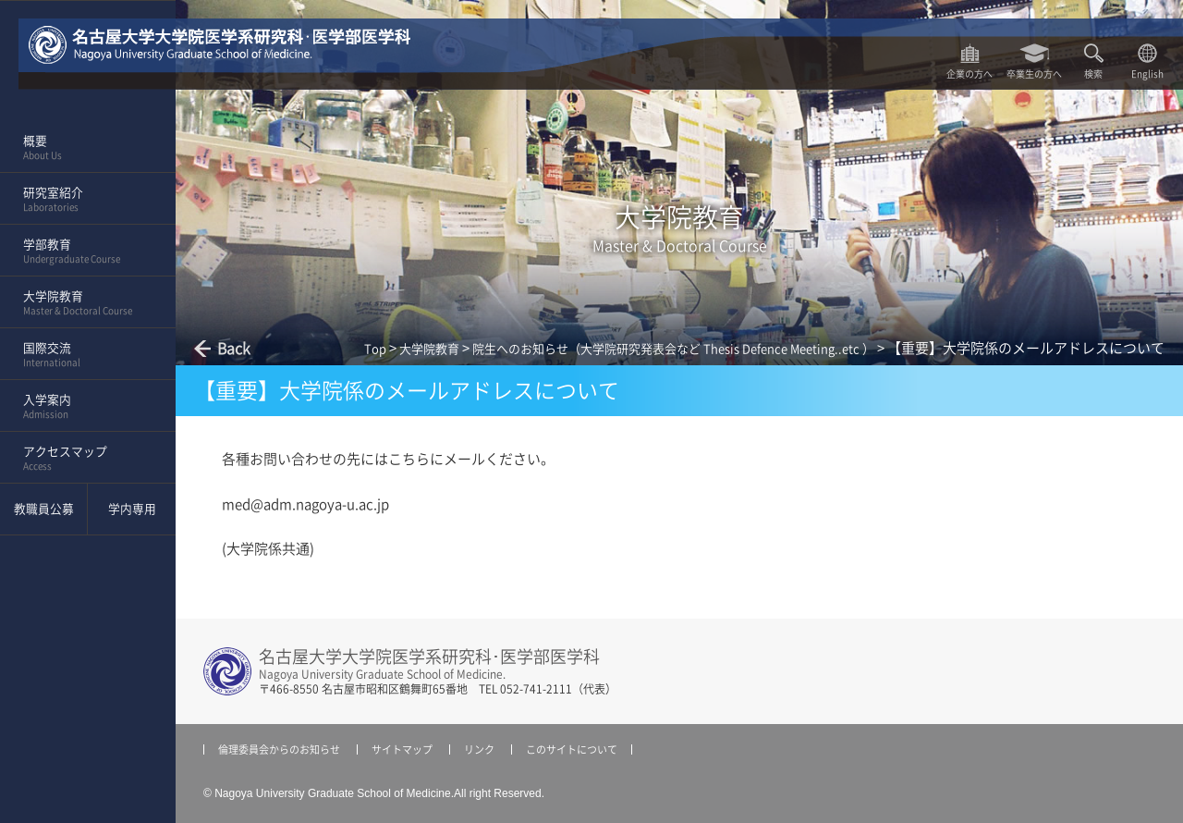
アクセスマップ (81, 459)
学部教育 (81, 251)
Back (233, 348)
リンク (479, 749)
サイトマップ (402, 749)
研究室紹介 (81, 200)
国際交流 (81, 355)
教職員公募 (44, 509)
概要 (81, 148)
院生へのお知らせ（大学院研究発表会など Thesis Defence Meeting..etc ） (673, 349)
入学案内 (81, 407)
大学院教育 (81, 303)
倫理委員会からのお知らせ (279, 749)
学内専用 (132, 509)
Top (375, 349)
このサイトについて (571, 749)
